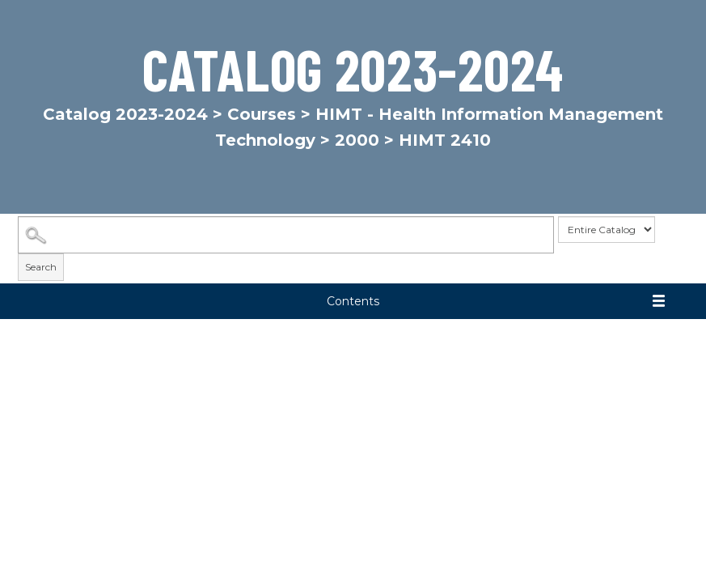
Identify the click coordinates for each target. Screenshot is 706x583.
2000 (357, 140)
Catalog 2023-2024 (125, 114)
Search (41, 267)
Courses (261, 114)
